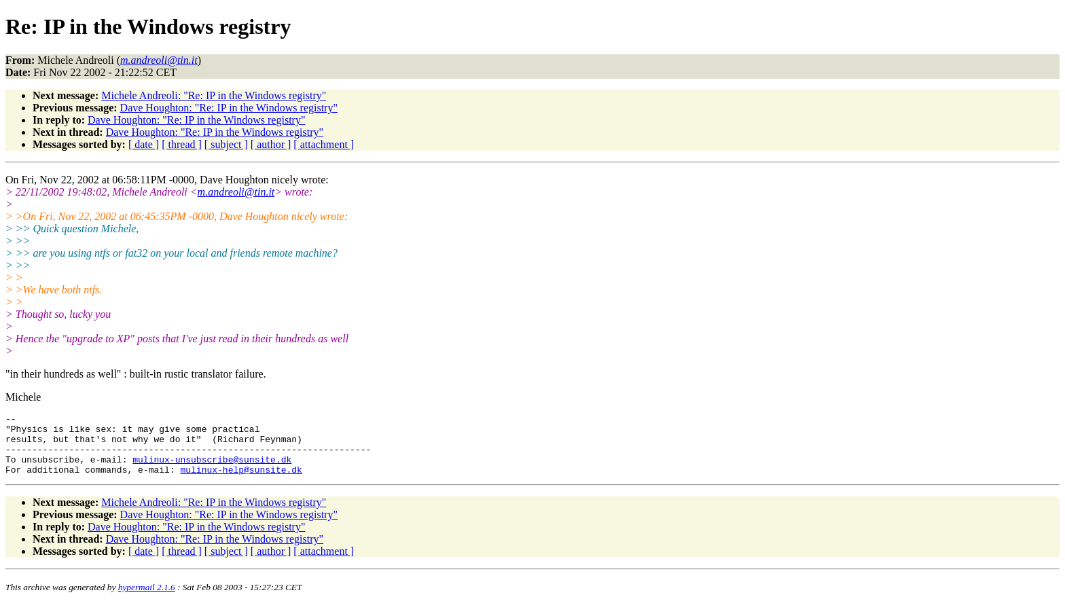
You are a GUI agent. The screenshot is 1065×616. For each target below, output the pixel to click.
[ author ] (271, 144)
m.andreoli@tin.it (236, 192)
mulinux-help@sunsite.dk (241, 481)
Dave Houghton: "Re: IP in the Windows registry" (229, 107)
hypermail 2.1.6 (146, 599)
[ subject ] (226, 144)
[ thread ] (182, 144)
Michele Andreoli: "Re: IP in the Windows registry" (213, 95)
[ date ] (143, 144)
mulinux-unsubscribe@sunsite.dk (211, 469)
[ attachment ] (323, 144)
